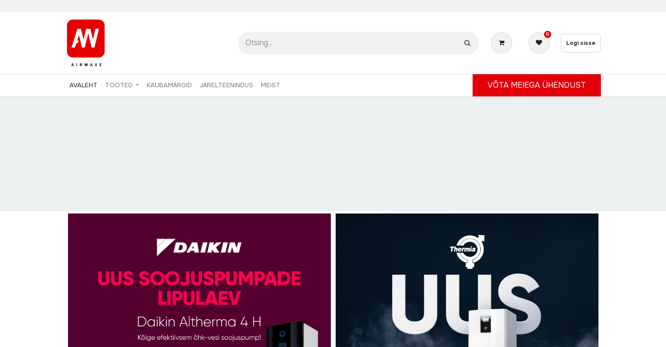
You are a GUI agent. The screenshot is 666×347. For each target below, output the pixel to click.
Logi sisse (581, 43)
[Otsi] (467, 43)
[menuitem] (83, 85)
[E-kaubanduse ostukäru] (503, 43)
